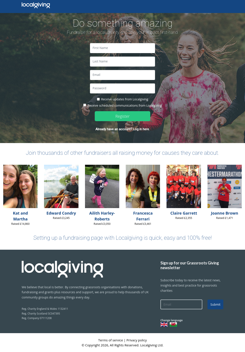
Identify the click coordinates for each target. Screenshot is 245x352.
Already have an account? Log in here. (122, 129)
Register (122, 116)
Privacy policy (136, 340)
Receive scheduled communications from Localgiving (125, 105)
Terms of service (111, 340)
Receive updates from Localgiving (124, 99)
